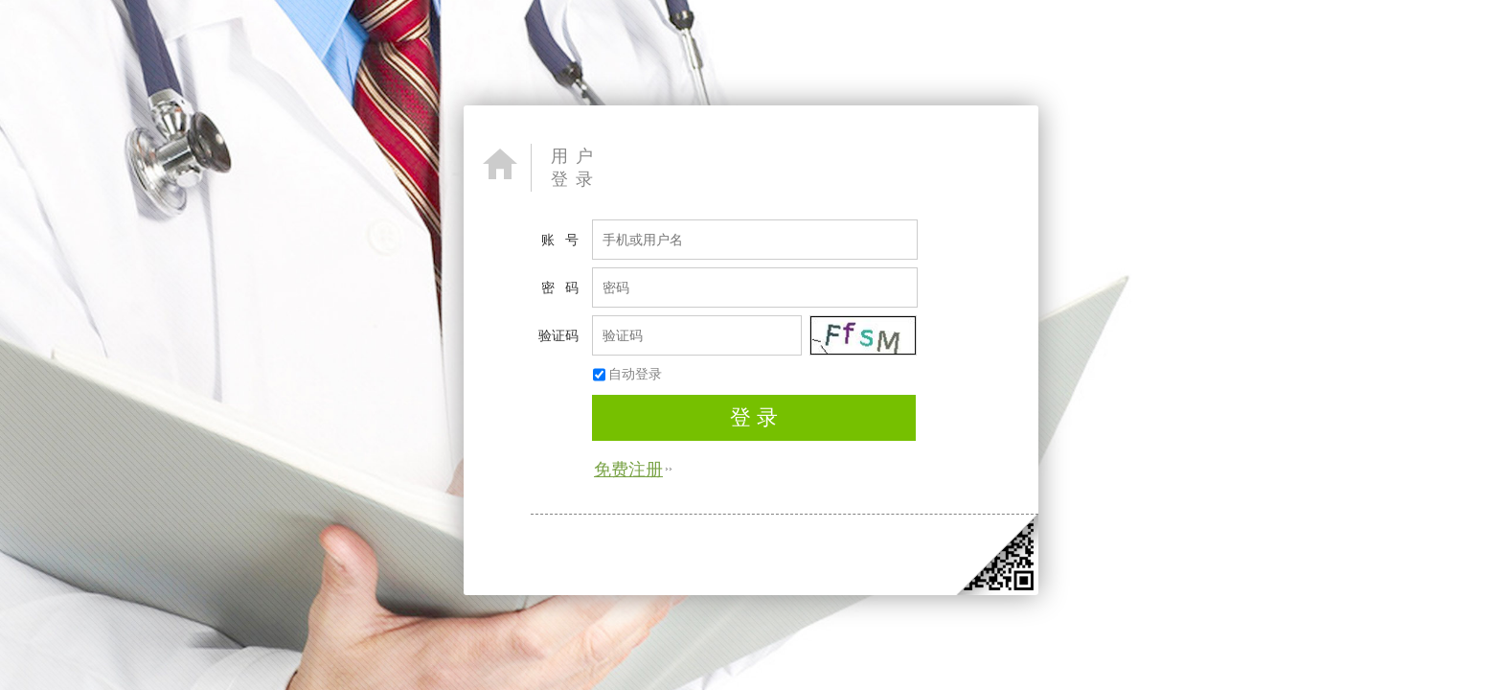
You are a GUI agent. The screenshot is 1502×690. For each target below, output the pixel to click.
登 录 (754, 417)
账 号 (560, 239)
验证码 (558, 335)
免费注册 (628, 468)
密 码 (560, 287)
